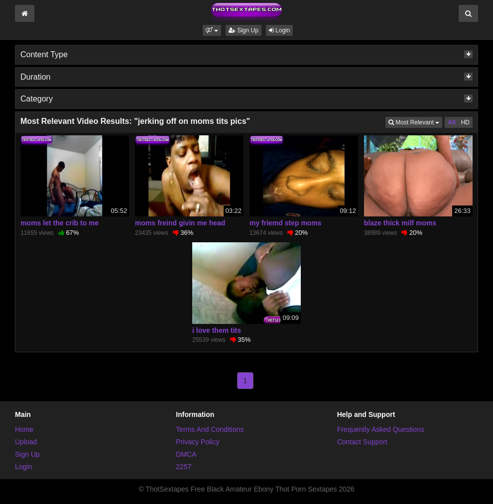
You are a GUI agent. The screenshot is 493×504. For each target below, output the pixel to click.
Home (24, 429)
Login (279, 30)
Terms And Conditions (210, 429)
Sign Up (243, 30)
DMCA (186, 454)
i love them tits (216, 330)
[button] (212, 30)
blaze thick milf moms (400, 223)
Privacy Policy (197, 442)
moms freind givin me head (180, 223)
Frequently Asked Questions (380, 429)
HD (465, 122)
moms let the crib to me (59, 223)
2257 (183, 467)
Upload (26, 442)
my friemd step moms (285, 223)
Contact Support (362, 442)
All (451, 122)
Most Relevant (415, 121)
